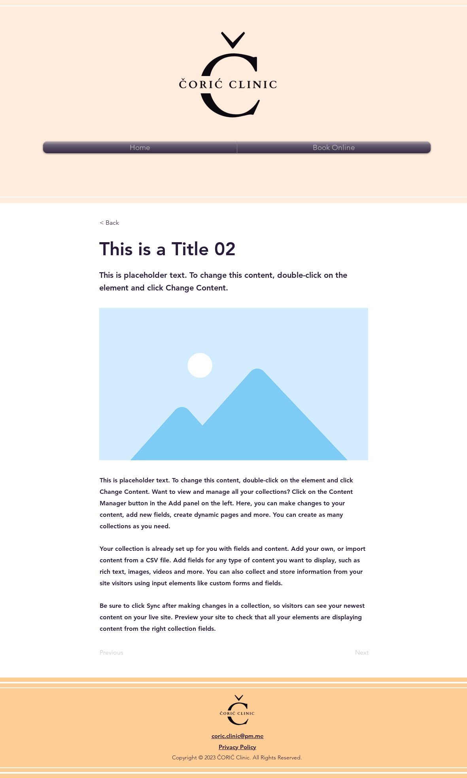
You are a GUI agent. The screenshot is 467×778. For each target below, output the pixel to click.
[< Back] (126, 223)
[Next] (349, 653)
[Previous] (126, 653)
